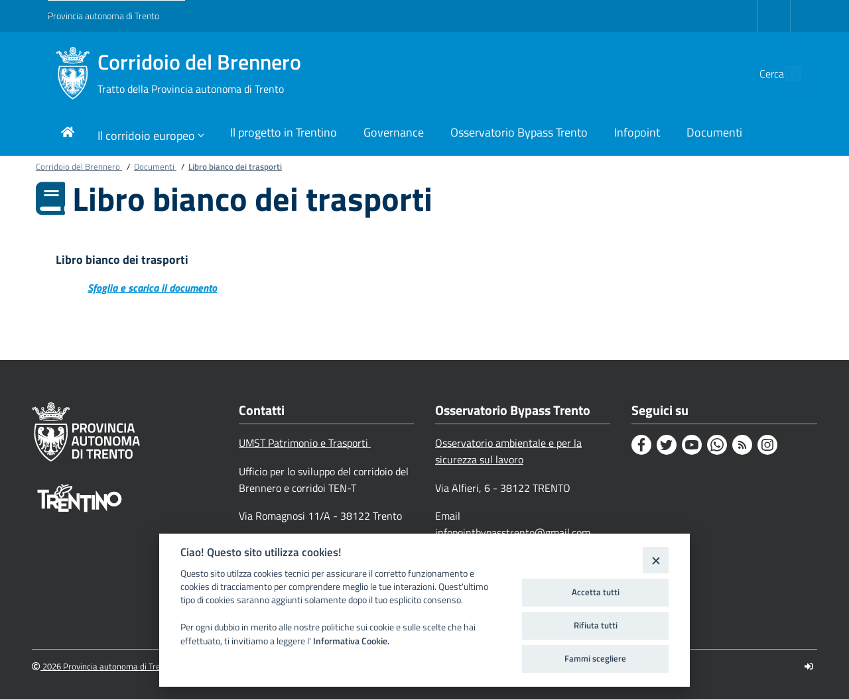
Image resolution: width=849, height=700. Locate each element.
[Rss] (742, 445)
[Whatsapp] (717, 445)
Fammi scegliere (595, 658)
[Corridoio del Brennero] (73, 73)
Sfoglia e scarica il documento (152, 288)
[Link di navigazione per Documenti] (714, 133)
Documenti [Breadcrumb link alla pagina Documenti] (155, 166)
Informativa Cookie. (351, 641)
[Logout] (809, 667)
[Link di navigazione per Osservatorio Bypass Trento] (519, 133)
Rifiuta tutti (596, 625)
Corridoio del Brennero (199, 73)
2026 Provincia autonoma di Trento (102, 667)
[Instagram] (767, 445)
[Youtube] (692, 445)
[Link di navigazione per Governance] (394, 133)
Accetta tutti (596, 592)
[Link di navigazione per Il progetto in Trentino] (283, 133)
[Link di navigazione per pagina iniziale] (67, 133)
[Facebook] (641, 445)
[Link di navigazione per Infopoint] (637, 133)
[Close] (656, 560)
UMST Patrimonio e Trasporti (305, 443)
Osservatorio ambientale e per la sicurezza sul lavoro (508, 452)
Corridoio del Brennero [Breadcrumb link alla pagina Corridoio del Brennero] (79, 166)
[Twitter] (667, 445)
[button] (785, 73)
